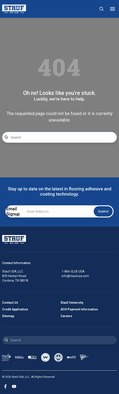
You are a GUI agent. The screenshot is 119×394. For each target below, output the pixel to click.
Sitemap (8, 316)
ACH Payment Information (79, 309)
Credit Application (15, 309)
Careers (66, 316)
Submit (103, 211)
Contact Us (10, 302)
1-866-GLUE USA (73, 271)
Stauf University (72, 302)
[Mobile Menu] (112, 9)
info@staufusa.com (75, 276)
